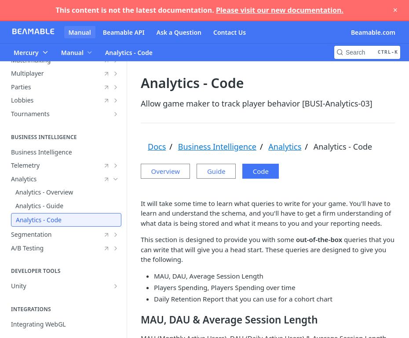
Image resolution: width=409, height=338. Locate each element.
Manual (80, 32)
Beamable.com (373, 32)
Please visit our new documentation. (279, 10)
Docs (157, 146)
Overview (165, 171)
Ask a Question (179, 32)
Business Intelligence (217, 146)
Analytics (284, 146)
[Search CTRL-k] (367, 52)
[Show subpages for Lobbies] (115, 100)
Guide (223, 171)
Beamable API (124, 32)
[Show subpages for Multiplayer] (115, 73)
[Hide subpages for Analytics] (115, 179)
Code (274, 171)
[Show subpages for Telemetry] (115, 165)
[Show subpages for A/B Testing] (115, 248)
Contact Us (229, 32)
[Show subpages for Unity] (115, 286)
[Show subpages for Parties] (115, 87)
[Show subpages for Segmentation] (115, 234)
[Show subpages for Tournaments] (115, 114)
